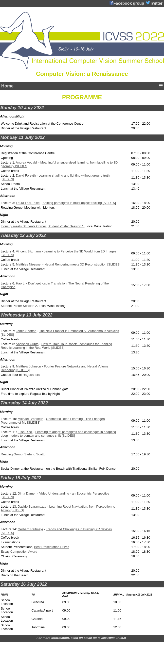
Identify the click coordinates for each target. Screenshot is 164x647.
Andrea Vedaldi (26, 162)
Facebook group (126, 3)
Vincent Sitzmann (28, 251)
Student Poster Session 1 (66, 226)
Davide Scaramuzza (32, 506)
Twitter (154, 3)
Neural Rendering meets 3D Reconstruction (75, 264)
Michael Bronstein (30, 419)
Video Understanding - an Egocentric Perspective (74, 493)
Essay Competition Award (19, 551)
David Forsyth (26, 175)
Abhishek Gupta (27, 344)
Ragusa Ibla (31, 375)
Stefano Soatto (34, 454)
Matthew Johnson (28, 366)
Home (7, 85)
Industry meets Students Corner (23, 226)
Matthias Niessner (28, 264)
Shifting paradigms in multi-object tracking (72, 203)
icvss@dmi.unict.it (112, 638)
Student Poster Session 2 (19, 306)
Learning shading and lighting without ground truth (73, 175)
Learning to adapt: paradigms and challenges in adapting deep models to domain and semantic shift (58, 433)
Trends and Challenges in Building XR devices (79, 529)
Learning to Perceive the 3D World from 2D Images (80, 251)
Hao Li (20, 283)
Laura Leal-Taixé (27, 203)
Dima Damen (27, 493)
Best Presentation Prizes (51, 547)
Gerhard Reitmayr (30, 529)
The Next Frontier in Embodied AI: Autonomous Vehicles (79, 331)
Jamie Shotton (26, 331)
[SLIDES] (21, 166)
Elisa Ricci (25, 432)
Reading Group (11, 454)
